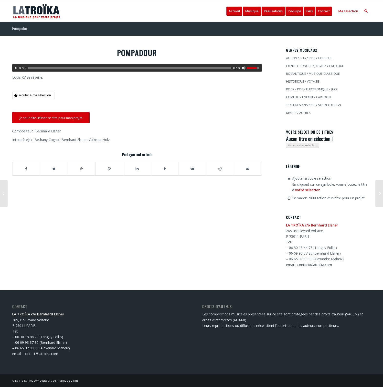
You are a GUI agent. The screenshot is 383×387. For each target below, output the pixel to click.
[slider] (129, 68)
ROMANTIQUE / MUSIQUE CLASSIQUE (313, 73)
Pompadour (20, 29)
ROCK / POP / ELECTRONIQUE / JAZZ (312, 89)
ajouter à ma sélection (32, 95)
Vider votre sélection (303, 145)
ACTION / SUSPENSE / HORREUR (309, 58)
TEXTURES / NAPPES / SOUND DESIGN (313, 105)
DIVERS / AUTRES (298, 112)
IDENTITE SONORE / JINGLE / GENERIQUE (315, 66)
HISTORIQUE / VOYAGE (302, 81)
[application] (137, 68)
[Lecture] (16, 68)
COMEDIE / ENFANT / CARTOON (308, 97)
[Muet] (244, 68)
